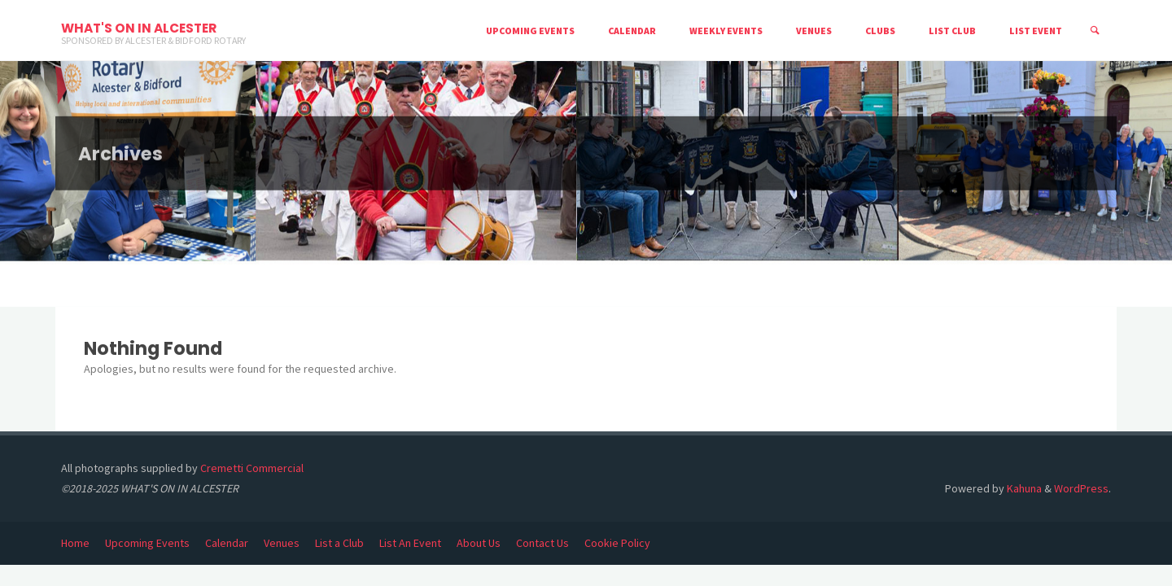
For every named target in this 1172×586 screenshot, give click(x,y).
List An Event (410, 543)
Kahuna (1023, 488)
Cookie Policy (617, 543)
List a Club (339, 543)
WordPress (1081, 488)
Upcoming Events (147, 543)
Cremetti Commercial (252, 468)
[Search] (1094, 30)
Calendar (226, 543)
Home (75, 543)
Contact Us (542, 543)
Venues (282, 543)
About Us (479, 543)
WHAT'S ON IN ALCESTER (138, 28)
